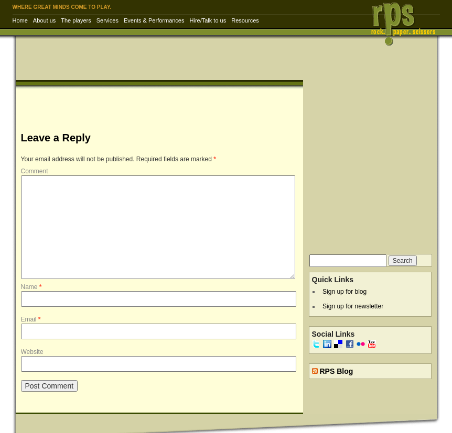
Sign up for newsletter (352, 306)
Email (31, 319)
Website (32, 352)
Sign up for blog (344, 291)
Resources (245, 20)
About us (44, 20)
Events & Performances (154, 20)
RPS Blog (336, 371)
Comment (34, 171)
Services (107, 20)
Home (20, 20)
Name (31, 287)
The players (76, 20)
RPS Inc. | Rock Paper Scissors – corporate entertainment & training (406, 23)
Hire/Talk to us (208, 20)
